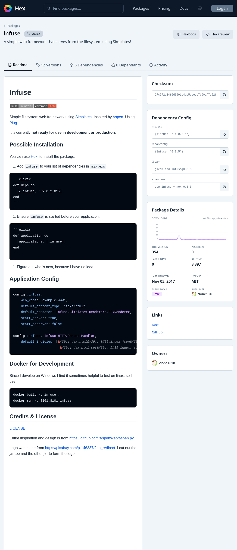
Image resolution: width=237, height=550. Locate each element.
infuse (12, 33)
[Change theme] (199, 8)
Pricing (164, 8)
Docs (184, 8)
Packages (141, 8)
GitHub (157, 332)
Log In (222, 8)
